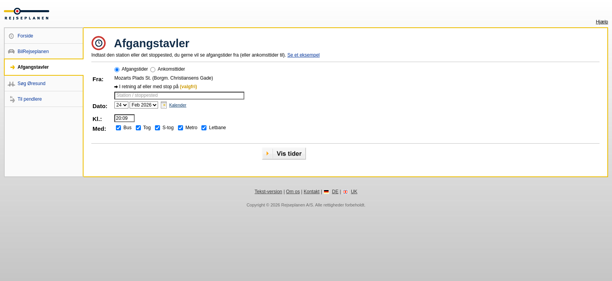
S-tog (168, 127)
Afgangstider (135, 69)
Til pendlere (30, 99)
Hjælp (602, 22)
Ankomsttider (171, 69)
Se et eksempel (303, 55)
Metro (191, 127)
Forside (25, 36)
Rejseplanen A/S (297, 205)
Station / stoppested (137, 95)
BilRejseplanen (33, 51)
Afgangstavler (33, 67)
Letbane (217, 127)
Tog (147, 127)
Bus (127, 127)
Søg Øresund (31, 83)
